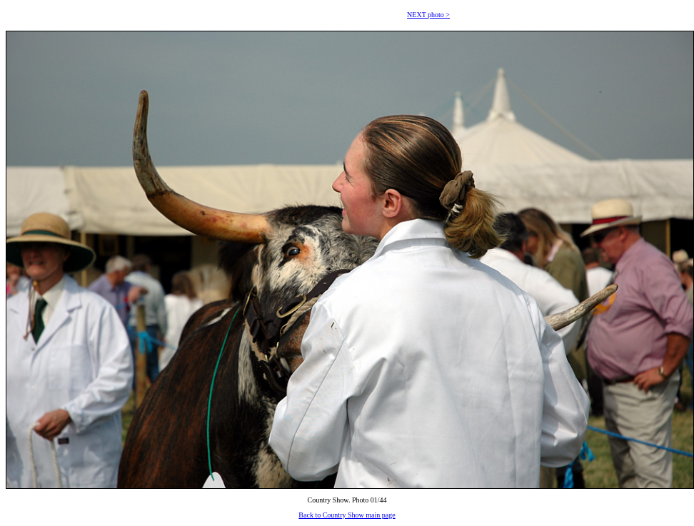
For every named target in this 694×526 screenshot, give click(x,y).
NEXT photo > (428, 15)
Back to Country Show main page (346, 515)
